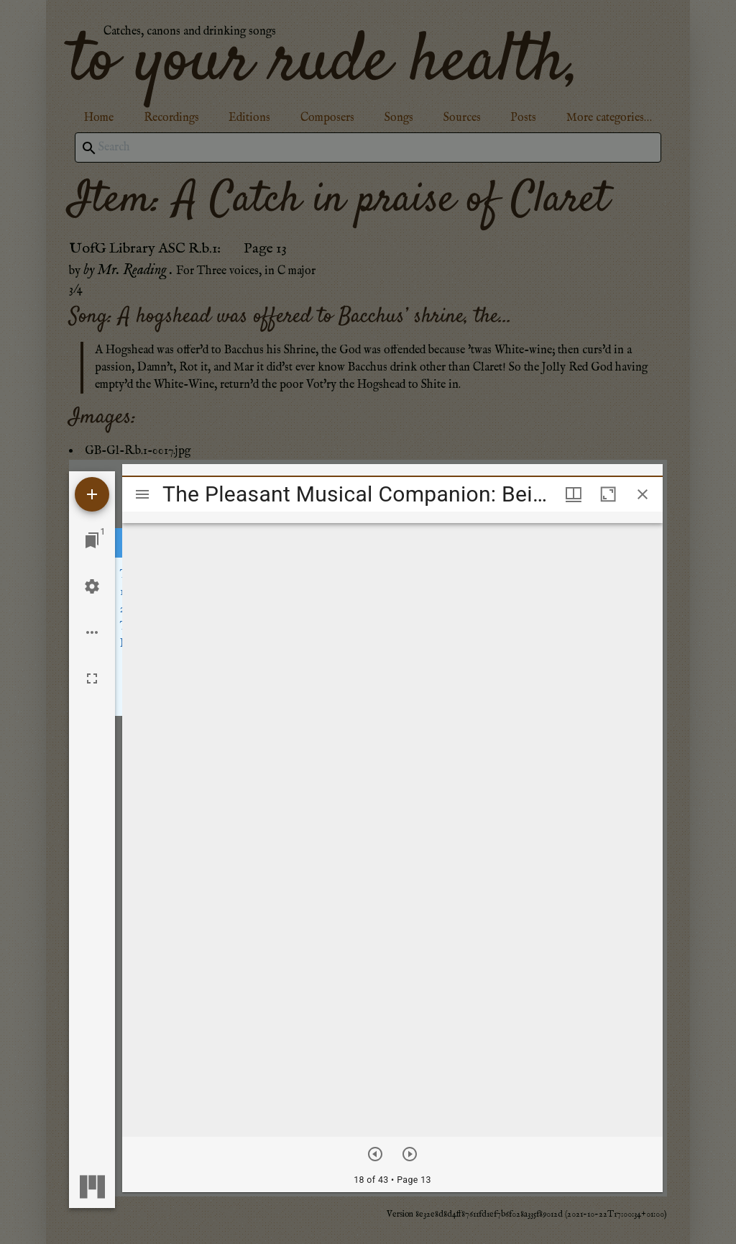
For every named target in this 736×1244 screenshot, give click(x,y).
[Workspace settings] (92, 586)
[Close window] (642, 494)
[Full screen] (92, 678)
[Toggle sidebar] (142, 494)
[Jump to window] (92, 540)
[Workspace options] (92, 632)
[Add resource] (92, 494)
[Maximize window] (608, 494)
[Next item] (409, 1154)
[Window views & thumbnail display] (573, 494)
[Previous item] (375, 1154)
